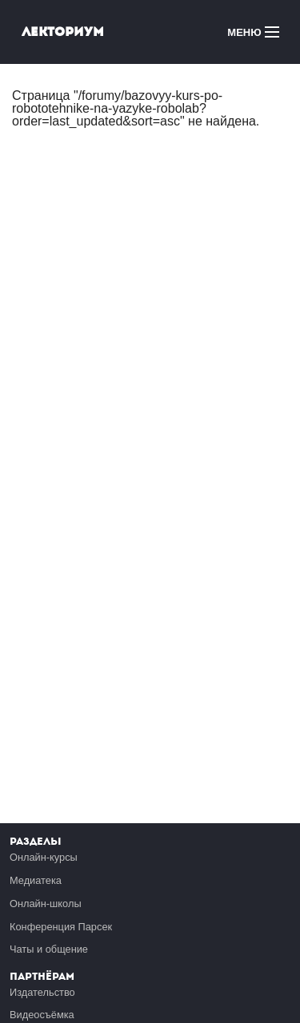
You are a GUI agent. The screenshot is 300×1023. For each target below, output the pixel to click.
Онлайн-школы (46, 904)
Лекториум (63, 31)
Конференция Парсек (61, 927)
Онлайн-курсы (44, 857)
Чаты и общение (49, 949)
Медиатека (36, 880)
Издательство (42, 992)
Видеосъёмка (42, 1015)
